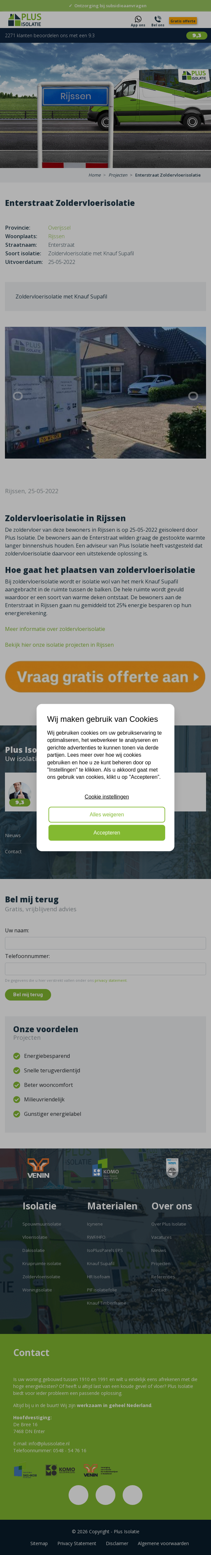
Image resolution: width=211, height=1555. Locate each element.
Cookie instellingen (107, 796)
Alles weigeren (107, 814)
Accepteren (107, 832)
